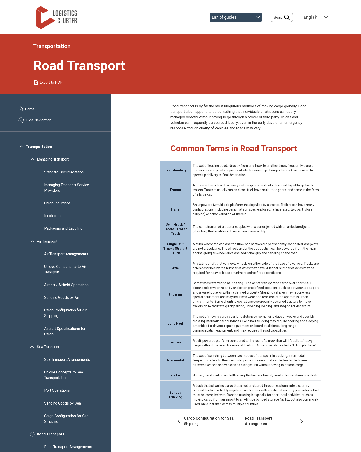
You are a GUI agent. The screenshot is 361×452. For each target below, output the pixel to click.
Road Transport (50, 435)
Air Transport (47, 242)
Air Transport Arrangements (66, 255)
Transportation (39, 148)
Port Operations (57, 392)
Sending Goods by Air (61, 299)
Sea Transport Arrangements (67, 361)
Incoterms (52, 217)
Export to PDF (51, 84)
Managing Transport (53, 160)
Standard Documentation (64, 173)
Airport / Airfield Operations (66, 286)
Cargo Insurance (57, 204)
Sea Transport (48, 348)
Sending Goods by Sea (62, 404)
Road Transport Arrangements (68, 448)
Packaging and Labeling (63, 230)
